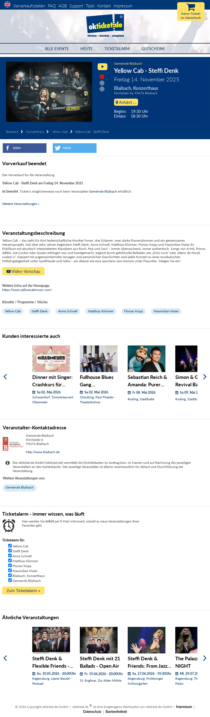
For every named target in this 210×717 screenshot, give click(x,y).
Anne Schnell (67, 311)
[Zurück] (5, 377)
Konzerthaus (35, 132)
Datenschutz (92, 712)
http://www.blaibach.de (43, 452)
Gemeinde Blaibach (128, 63)
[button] (24, 148)
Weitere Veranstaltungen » (20, 204)
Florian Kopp (133, 311)
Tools (90, 5)
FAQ (52, 5)
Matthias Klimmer (100, 311)
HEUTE (86, 48)
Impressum (122, 5)
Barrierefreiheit (116, 712)
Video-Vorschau (23, 271)
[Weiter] (205, 377)
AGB (63, 5)
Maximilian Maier (166, 311)
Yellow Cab (60, 132)
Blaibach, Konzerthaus (29, 576)
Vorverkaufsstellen (29, 5)
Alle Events (57, 48)
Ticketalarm (117, 48)
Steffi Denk (39, 311)
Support (76, 5)
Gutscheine (153, 48)
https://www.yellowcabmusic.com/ (27, 290)
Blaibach (12, 132)
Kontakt (104, 5)
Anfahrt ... (126, 102)
